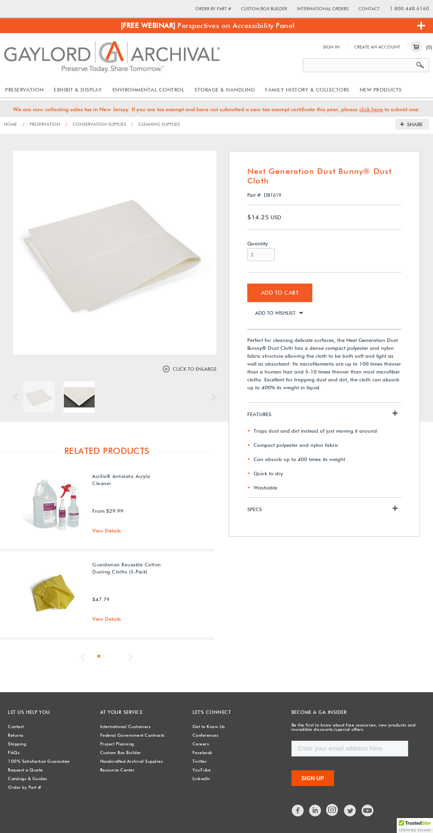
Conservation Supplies (95, 124)
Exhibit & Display (78, 89)
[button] (415, 825)
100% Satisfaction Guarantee (39, 761)
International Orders (323, 8)
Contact (369, 8)
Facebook (202, 752)
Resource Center (117, 770)
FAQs (14, 752)
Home (10, 124)
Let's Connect (211, 712)
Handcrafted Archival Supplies (131, 761)
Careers (200, 744)
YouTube (201, 770)
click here (371, 109)
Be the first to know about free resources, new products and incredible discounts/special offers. (353, 727)
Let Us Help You (29, 712)
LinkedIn (201, 778)
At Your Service (121, 712)
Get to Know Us (208, 726)
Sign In (331, 47)
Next (211, 397)
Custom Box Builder (264, 8)
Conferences (205, 735)
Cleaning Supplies (155, 124)
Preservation (24, 89)
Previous (17, 397)
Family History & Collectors (307, 89)
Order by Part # (213, 8)
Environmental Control (148, 89)
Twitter (199, 761)
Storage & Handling (224, 89)
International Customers (125, 726)
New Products (381, 89)
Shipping (17, 744)
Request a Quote (25, 770)
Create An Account (377, 47)
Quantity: (258, 243)
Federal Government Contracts (132, 735)
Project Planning (117, 744)
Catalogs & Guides (27, 778)
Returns (16, 735)
